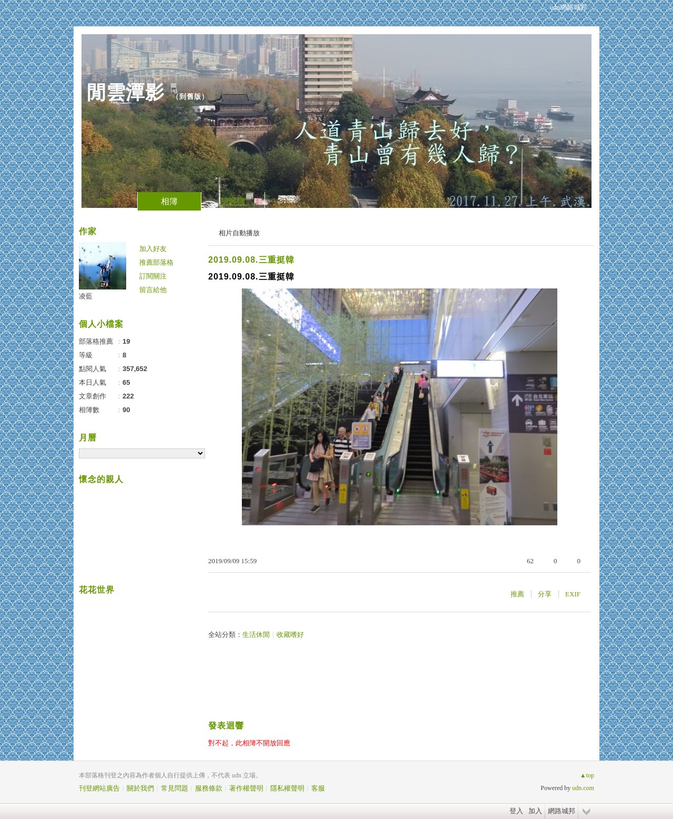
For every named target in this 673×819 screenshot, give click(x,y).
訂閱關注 (153, 276)
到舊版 (190, 97)
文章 (105, 201)
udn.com (583, 788)
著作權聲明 (246, 788)
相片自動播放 (239, 233)
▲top (587, 775)
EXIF (572, 594)
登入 (516, 811)
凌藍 (86, 296)
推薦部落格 (156, 262)
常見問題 (174, 788)
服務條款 (208, 788)
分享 (545, 594)
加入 (535, 811)
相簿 (169, 201)
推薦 (517, 594)
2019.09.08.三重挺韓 (251, 259)
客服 (318, 788)
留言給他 (153, 290)
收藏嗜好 (290, 634)
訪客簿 (233, 201)
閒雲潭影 (126, 92)
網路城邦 (561, 811)
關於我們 (140, 788)
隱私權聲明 (287, 788)
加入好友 (153, 249)
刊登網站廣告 (99, 788)
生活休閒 (256, 634)
